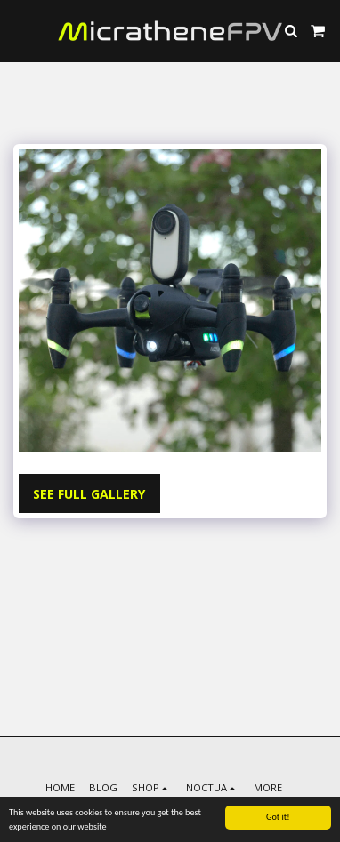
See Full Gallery (89, 493)
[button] (19, 30)
